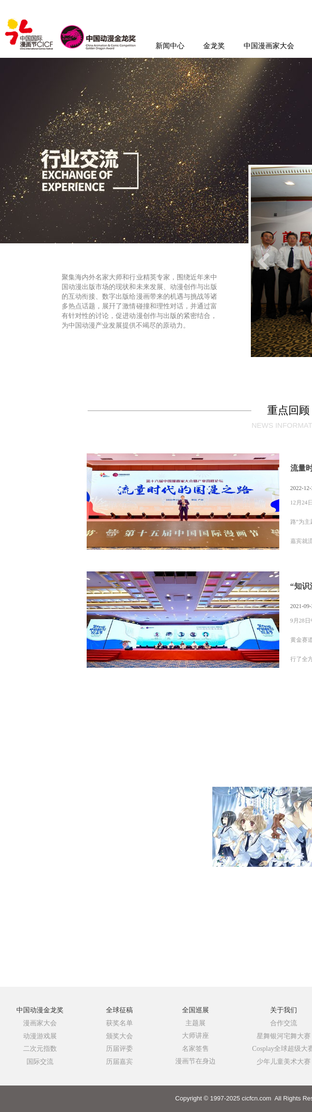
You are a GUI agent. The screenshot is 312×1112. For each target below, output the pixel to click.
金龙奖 (214, 46)
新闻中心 (170, 46)
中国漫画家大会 (269, 46)
